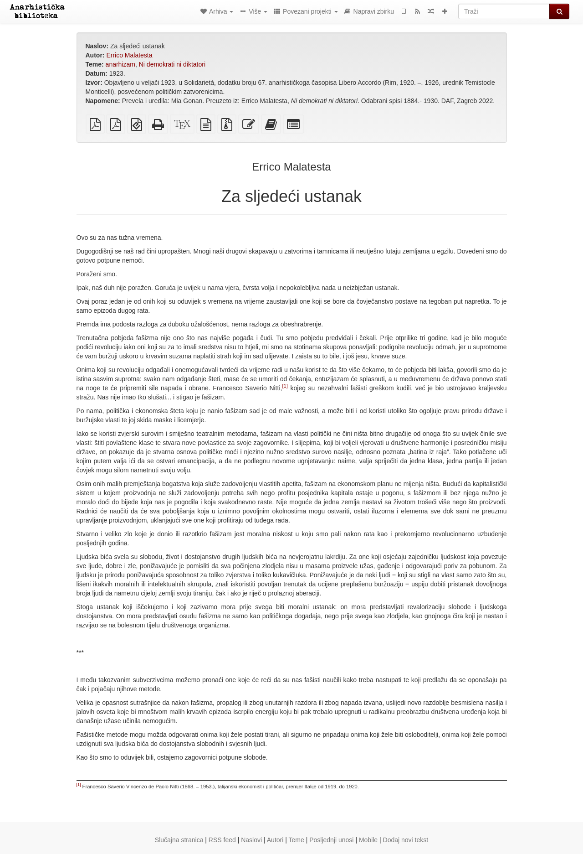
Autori (275, 840)
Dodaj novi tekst (406, 840)
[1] (284, 385)
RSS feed (222, 840)
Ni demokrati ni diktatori (172, 64)
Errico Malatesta (129, 55)
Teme (296, 840)
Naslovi (251, 840)
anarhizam (120, 64)
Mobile (368, 840)
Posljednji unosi (331, 840)
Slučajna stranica (179, 840)
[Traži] (504, 11)
